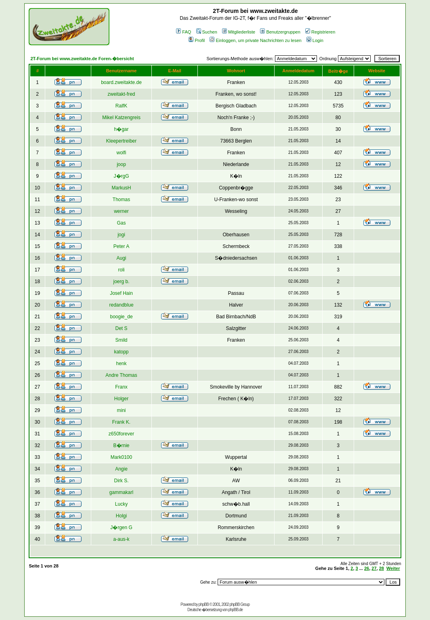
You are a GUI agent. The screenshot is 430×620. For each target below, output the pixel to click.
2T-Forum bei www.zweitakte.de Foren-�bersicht (82, 58)
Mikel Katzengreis (121, 117)
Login (314, 40)
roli (121, 270)
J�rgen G (121, 527)
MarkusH (121, 188)
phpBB (204, 604)
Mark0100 (121, 457)
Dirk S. (121, 480)
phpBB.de (235, 609)
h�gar (121, 129)
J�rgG (121, 176)
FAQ (183, 31)
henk (121, 363)
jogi (121, 234)
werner (121, 211)
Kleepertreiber (121, 141)
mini (121, 410)
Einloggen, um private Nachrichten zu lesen (255, 40)
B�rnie (121, 445)
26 (366, 568)
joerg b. (121, 281)
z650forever (121, 434)
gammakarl (121, 492)
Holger (121, 398)
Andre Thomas (121, 375)
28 (381, 568)
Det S (121, 328)
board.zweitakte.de (121, 82)
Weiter (393, 568)
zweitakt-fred (121, 94)
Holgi (121, 516)
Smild (121, 340)
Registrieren (320, 31)
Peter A (121, 246)
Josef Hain (121, 293)
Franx (121, 387)
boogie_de (121, 316)
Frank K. (121, 422)
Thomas (121, 199)
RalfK (121, 106)
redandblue (121, 305)
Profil (197, 40)
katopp (121, 352)
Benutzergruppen (280, 31)
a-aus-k (121, 539)
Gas (121, 223)
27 (373, 568)
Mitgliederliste (238, 31)
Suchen (206, 31)
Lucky (121, 504)
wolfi (121, 153)
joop (121, 164)
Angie (121, 469)
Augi (121, 258)
